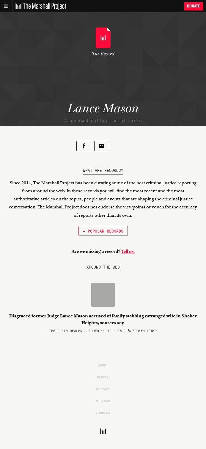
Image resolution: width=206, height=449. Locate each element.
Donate (193, 6)
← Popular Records (103, 230)
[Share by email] (101, 146)
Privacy (103, 388)
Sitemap (103, 400)
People (103, 377)
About (103, 365)
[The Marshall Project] (39, 6)
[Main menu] (6, 6)
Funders (103, 412)
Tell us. (128, 251)
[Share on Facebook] (83, 146)
